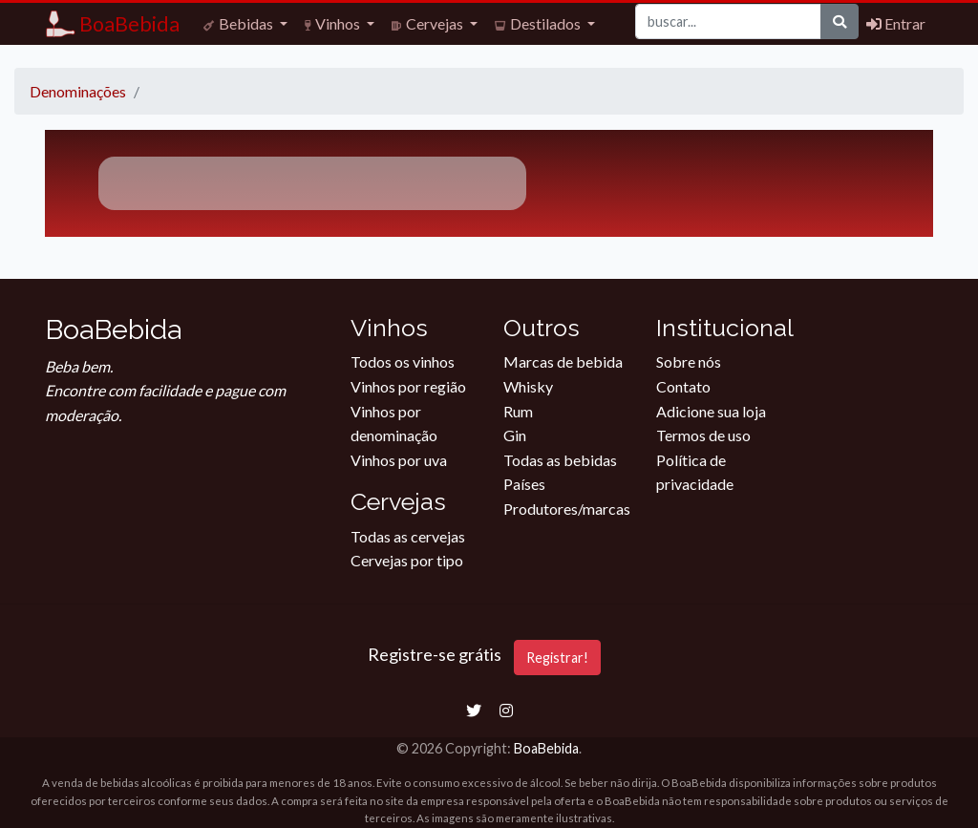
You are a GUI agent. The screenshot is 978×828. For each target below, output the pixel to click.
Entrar (895, 23)
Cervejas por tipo (407, 560)
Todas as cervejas (408, 536)
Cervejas (429, 23)
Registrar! (557, 657)
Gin (514, 435)
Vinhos (334, 23)
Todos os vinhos (403, 361)
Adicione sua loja (711, 411)
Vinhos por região (408, 386)
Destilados (539, 23)
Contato (683, 386)
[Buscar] (728, 21)
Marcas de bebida (563, 361)
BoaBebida (546, 748)
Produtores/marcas (566, 508)
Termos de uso (703, 435)
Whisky (528, 386)
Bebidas (239, 23)
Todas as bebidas (560, 460)
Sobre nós (688, 361)
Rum (518, 411)
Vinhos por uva (399, 460)
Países (524, 484)
